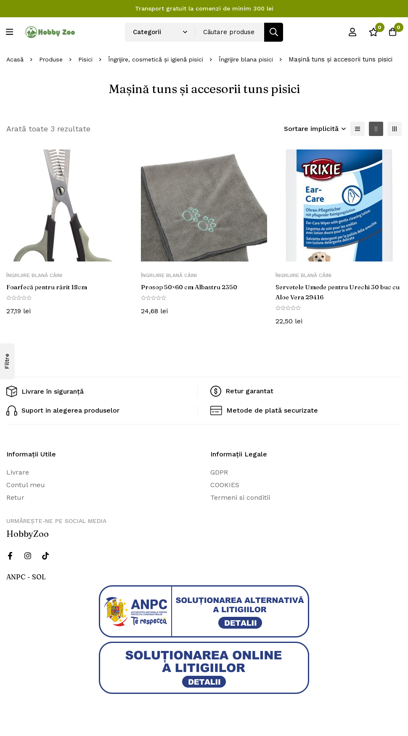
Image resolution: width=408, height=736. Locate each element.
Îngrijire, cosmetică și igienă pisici (161, 55)
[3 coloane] (394, 136)
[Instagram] (28, 563)
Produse (52, 55)
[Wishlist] (369, 32)
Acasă (15, 55)
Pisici (88, 55)
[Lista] (357, 136)
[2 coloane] (376, 136)
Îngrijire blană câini (34, 283)
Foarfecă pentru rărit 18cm (50, 294)
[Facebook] (10, 563)
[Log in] (348, 32)
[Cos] (390, 32)
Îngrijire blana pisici (257, 55)
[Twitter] (45, 563)
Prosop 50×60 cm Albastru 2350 (193, 294)
